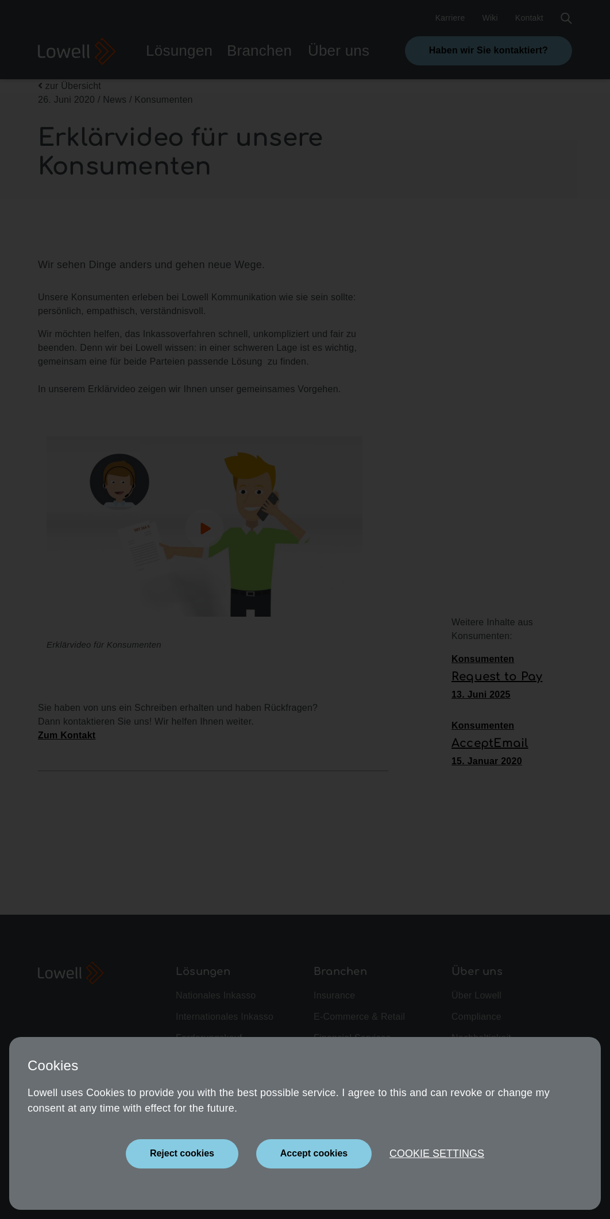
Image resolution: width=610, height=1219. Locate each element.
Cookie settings (436, 1153)
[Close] (182, 1153)
